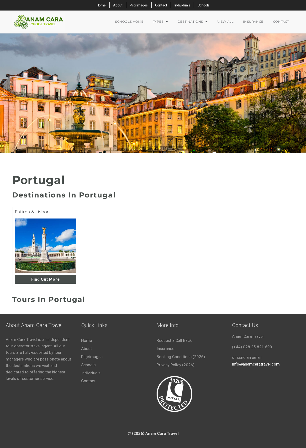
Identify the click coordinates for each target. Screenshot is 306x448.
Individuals (182, 5)
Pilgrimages (139, 5)
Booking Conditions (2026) (181, 356)
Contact (161, 5)
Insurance (253, 21)
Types (160, 22)
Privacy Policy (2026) (176, 364)
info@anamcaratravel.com (256, 364)
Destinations (193, 22)
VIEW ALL (225, 21)
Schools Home (129, 21)
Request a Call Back (174, 340)
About (117, 5)
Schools (204, 5)
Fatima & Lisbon (32, 211)
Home (101, 5)
